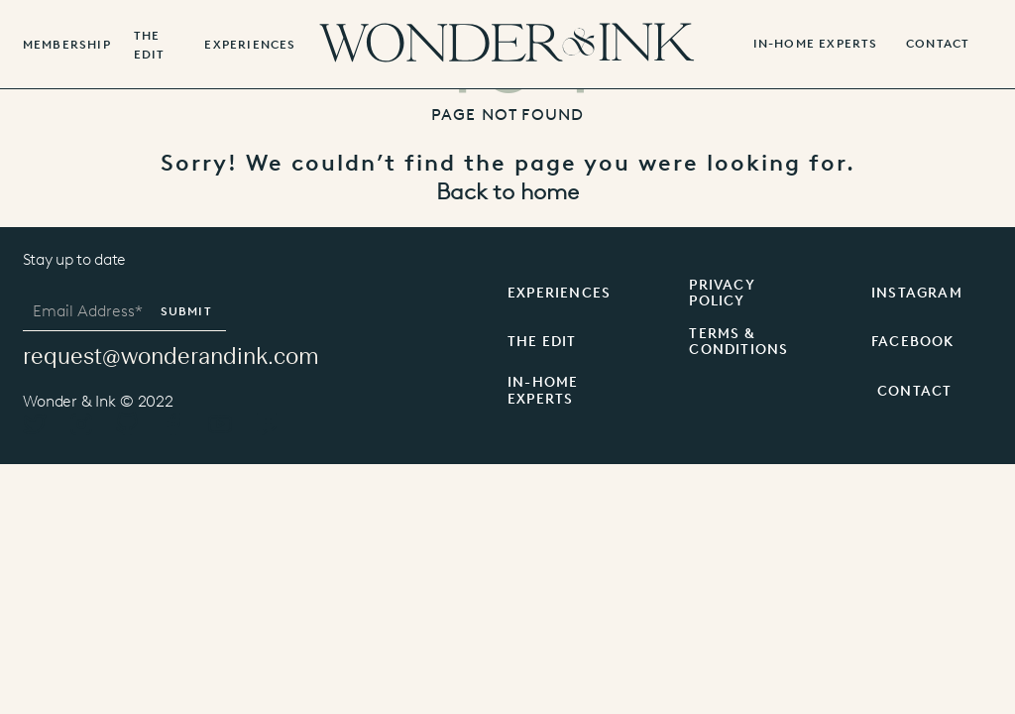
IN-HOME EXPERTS (815, 44)
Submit (186, 311)
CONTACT (914, 391)
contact (937, 44)
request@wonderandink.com (171, 356)
